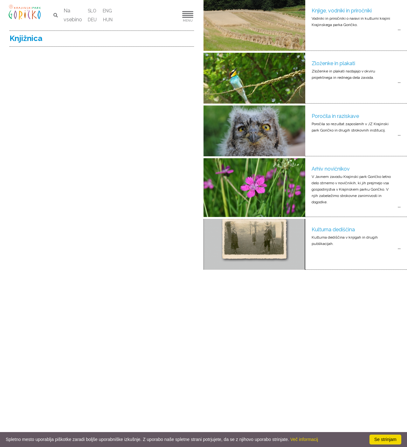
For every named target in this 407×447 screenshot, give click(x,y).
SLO (92, 10)
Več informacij (304, 439)
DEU (92, 19)
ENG (107, 10)
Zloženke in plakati (333, 63)
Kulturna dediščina (333, 230)
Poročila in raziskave (335, 116)
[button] (168, 15)
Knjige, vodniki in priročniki (342, 11)
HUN (108, 19)
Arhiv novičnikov (331, 169)
